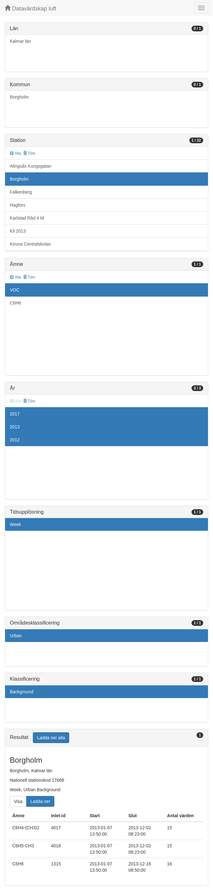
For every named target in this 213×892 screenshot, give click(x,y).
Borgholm (19, 96)
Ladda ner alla (51, 737)
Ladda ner (40, 801)
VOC (14, 289)
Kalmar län (20, 41)
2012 (15, 439)
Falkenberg (21, 192)
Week (15, 524)
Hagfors (17, 205)
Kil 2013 (18, 231)
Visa (18, 801)
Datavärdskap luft (30, 8)
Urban (16, 635)
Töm (29, 153)
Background (21, 691)
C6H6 (15, 302)
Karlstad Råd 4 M (27, 218)
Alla (15, 153)
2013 (15, 426)
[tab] (106, 738)
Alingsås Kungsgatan (31, 166)
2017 (15, 413)
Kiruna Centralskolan (30, 244)
